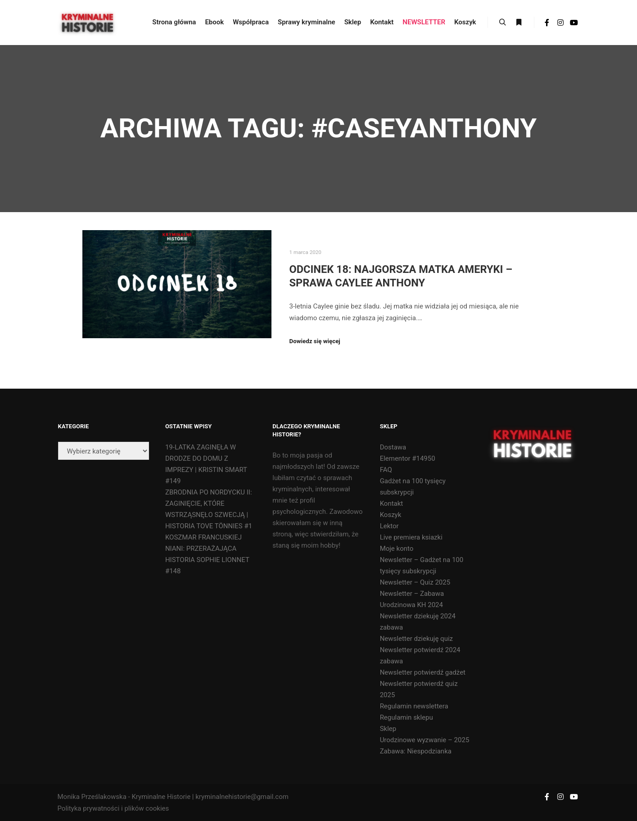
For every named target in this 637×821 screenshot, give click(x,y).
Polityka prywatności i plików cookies (113, 808)
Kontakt (391, 503)
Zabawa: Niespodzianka (416, 751)
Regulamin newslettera (414, 706)
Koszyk (391, 515)
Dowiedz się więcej (314, 341)
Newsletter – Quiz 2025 (415, 582)
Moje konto (397, 548)
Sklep (388, 729)
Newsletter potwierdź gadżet (422, 672)
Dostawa (393, 447)
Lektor (389, 526)
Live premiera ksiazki (411, 537)
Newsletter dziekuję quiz (416, 639)
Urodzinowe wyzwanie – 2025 (425, 740)
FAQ (386, 470)
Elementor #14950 (407, 458)
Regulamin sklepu (406, 717)
